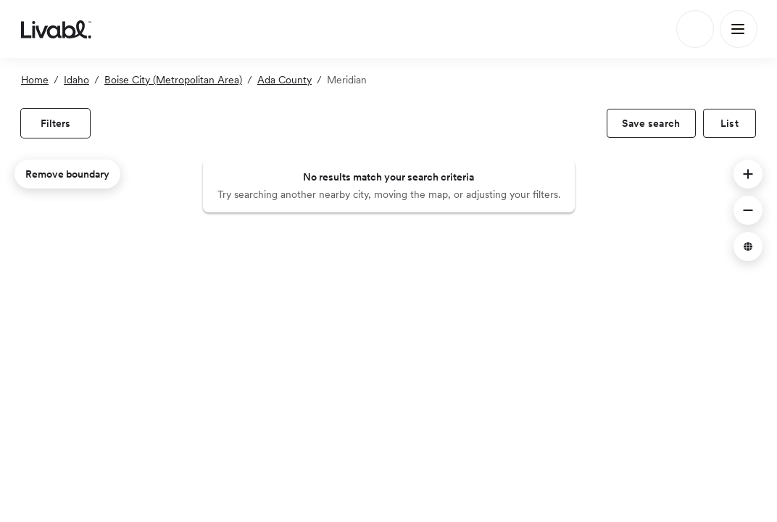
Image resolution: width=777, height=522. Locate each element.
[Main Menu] (738, 29)
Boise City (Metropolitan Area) (173, 80)
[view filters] (55, 123)
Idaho (76, 80)
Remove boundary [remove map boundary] (67, 174)
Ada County (284, 80)
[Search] (695, 29)
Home (35, 80)
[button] (748, 174)
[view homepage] (56, 29)
